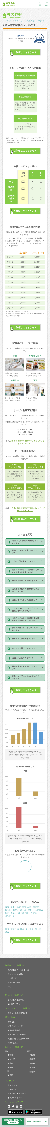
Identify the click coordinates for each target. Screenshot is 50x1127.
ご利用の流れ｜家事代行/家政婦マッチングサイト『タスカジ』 (27, 509)
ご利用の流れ (13, 978)
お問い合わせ (13, 1043)
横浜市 (41, 20)
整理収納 (14, 929)
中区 (29, 907)
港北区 (23, 910)
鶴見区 (8, 910)
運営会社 (11, 1022)
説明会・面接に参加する (17, 1013)
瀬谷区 (8, 916)
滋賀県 (32, 1072)
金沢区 (34, 913)
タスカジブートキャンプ (17, 1093)
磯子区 (21, 913)
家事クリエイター (15, 1097)
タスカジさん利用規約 (17, 1034)
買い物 (38, 929)
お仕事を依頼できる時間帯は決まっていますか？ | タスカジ (27, 442)
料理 (22, 929)
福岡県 (10, 1075)
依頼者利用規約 (14, 1030)
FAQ (9, 986)
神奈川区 (39, 910)
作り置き (29, 929)
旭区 (7, 913)
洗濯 (7, 932)
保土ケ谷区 (15, 907)
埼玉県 (10, 1067)
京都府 (32, 1063)
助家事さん (12, 1089)
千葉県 (10, 1063)
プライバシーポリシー (17, 1026)
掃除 (7, 929)
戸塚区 (36, 907)
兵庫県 (32, 1059)
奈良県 (32, 1067)
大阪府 (32, 1055)
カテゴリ (18, 20)
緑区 (7, 907)
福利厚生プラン (14, 1004)
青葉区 (13, 913)
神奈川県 (30, 20)
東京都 (10, 1055)
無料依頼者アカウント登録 (18, 970)
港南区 (30, 910)
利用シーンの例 (14, 982)
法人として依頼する (16, 1000)
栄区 (27, 913)
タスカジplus (13, 1085)
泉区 (15, 916)
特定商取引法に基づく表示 (18, 1038)
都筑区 (16, 910)
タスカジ (7, 20)
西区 (24, 907)
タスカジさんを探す (16, 974)
